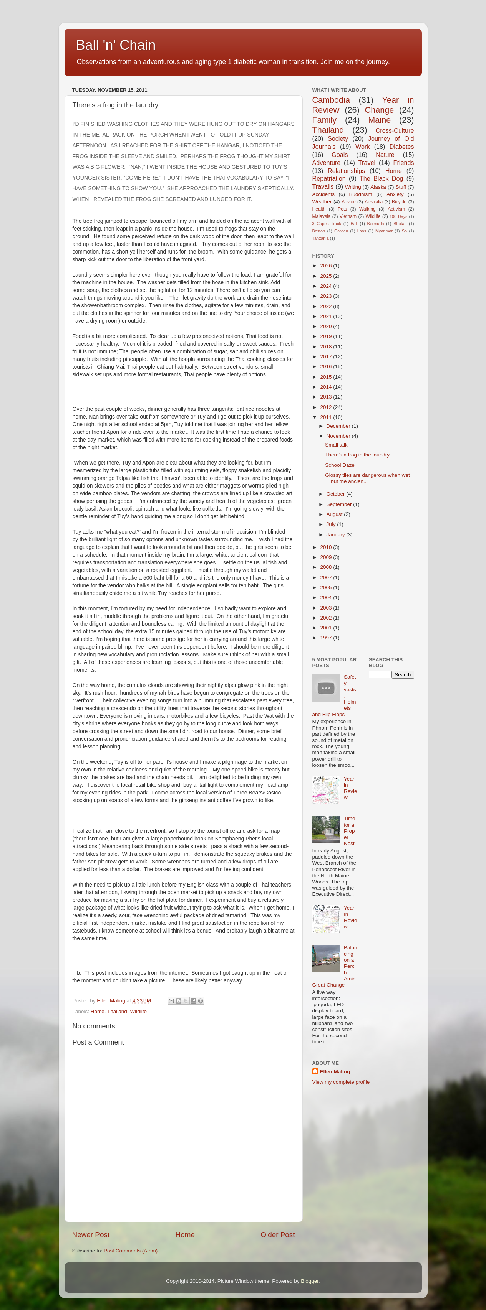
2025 (326, 276)
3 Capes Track (326, 223)
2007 (326, 577)
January (337, 534)
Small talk (336, 445)
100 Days (399, 216)
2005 (326, 587)
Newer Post (91, 1235)
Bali (354, 223)
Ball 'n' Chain (116, 45)
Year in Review (350, 788)
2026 (326, 266)
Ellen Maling (335, 1071)
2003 (326, 608)
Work (362, 146)
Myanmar (384, 231)
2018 (326, 346)
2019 (326, 336)
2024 (326, 286)
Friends (403, 162)
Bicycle (399, 201)
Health (319, 209)
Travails (323, 186)
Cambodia (331, 100)
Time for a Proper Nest (349, 831)
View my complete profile (341, 1082)
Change (379, 110)
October (337, 494)
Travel (366, 162)
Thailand (117, 1011)
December (339, 426)
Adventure (326, 162)
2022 (326, 306)
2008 (326, 567)
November (339, 436)
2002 (326, 618)
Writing (353, 187)
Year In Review (350, 917)
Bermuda (375, 223)
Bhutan (399, 223)
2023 (326, 296)
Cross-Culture (395, 130)
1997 (326, 638)
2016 (326, 366)
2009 (326, 557)
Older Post (277, 1235)
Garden (341, 231)
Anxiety (394, 194)
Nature (385, 154)
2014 (326, 387)
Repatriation (329, 178)
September (340, 504)
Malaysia (321, 216)
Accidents (323, 194)
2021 (326, 316)
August (335, 514)
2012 (326, 407)
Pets (342, 209)
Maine (379, 120)
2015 (326, 377)
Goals (340, 154)
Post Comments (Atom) (131, 1251)
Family (324, 120)
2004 (326, 597)
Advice (348, 201)
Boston (318, 231)
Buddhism (360, 194)
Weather (322, 201)
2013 (326, 397)
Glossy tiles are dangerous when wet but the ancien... (367, 478)
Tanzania (320, 238)
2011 (326, 417)
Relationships (346, 170)
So (404, 231)
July (332, 524)
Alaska (378, 187)
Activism (396, 209)
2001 (326, 628)
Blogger (309, 1281)
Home (97, 1011)
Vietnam (348, 216)
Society (338, 138)
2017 (326, 356)
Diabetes (402, 146)
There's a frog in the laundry (357, 455)
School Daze (340, 465)
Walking (367, 209)
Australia (374, 201)
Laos (361, 231)
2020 (326, 326)
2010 (326, 547)
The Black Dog (381, 178)
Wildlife (138, 1011)
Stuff (400, 187)
